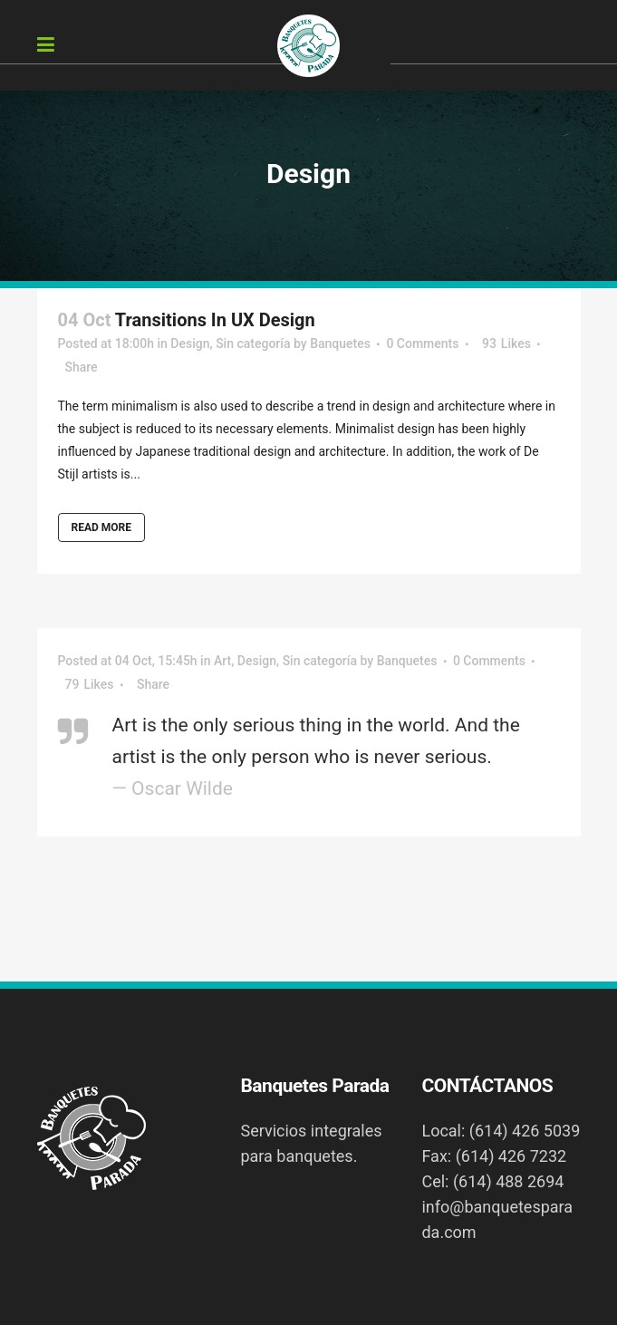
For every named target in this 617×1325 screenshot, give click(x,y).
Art (222, 660)
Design (189, 343)
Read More (102, 527)
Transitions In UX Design (215, 320)
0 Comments (422, 343)
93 (506, 343)
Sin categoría (253, 343)
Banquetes (340, 343)
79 (89, 684)
